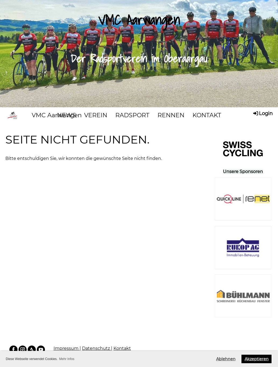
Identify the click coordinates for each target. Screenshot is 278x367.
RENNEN (171, 115)
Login (262, 113)
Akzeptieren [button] (257, 359)
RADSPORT (132, 115)
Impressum (67, 348)
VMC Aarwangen (57, 115)
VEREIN (95, 115)
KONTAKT (207, 115)
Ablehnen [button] (226, 359)
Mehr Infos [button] (66, 359)
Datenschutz (96, 348)
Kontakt (122, 348)
